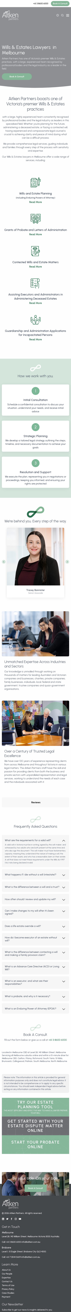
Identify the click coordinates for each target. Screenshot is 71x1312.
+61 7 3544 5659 (13, 1257)
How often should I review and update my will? (30, 899)
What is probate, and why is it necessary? (27, 996)
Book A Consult (60, 3)
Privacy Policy (8, 1289)
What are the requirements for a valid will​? (28, 840)
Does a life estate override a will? (23, 926)
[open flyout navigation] (57, 15)
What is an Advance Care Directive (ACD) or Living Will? (32, 968)
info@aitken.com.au (31, 1242)
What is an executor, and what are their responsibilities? (26, 982)
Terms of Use (8, 1285)
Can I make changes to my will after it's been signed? (29, 912)
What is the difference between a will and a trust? (32, 886)
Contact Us (7, 1281)
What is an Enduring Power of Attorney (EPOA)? (30, 1008)
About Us (6, 1270)
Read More (35, 202)
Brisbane (6, 1247)
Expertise (6, 1277)
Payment (6, 1297)
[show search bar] (62, 15)
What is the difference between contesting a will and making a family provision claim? (31, 953)
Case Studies (8, 1293)
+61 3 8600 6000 (40, 3)
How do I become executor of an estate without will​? (31, 939)
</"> (35, 1107)
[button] (4, 562)
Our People (7, 1273)
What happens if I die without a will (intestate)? (30, 874)
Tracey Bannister (35, 590)
